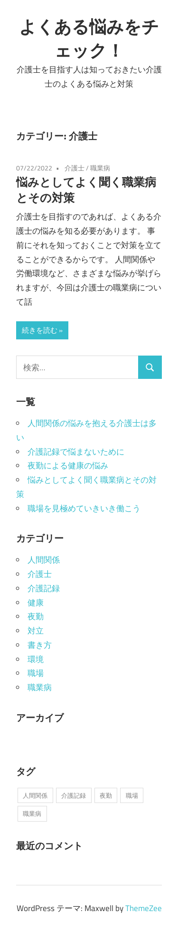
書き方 (40, 645)
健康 (36, 602)
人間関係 (44, 560)
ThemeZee (143, 908)
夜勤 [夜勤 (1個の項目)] (106, 795)
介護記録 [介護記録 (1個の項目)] (73, 795)
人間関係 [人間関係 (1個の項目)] (35, 795)
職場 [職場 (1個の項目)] (132, 795)
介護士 (74, 168)
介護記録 (44, 588)
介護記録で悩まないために (76, 452)
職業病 (100, 168)
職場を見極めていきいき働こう (84, 508)
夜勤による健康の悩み (68, 465)
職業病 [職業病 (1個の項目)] (32, 813)
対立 (36, 631)
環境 (36, 659)
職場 (36, 673)
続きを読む (39, 330)
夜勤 (36, 616)
